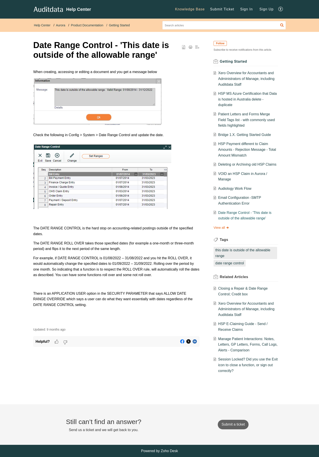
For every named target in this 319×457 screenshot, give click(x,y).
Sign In (246, 9)
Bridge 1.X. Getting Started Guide (244, 135)
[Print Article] (190, 47)
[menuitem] (189, 9)
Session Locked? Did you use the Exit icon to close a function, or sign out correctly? (248, 364)
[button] (282, 25)
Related (234, 277)
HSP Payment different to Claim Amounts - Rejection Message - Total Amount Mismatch (247, 149)
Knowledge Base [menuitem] (190, 9)
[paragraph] (116, 196)
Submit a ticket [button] (233, 424)
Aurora (60, 25)
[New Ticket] (233, 424)
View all (221, 227)
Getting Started (119, 25)
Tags (224, 240)
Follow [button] (220, 43)
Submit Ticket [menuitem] (222, 9)
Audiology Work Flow (234, 188)
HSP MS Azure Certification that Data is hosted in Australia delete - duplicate (247, 99)
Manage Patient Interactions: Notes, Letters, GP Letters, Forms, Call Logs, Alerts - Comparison (248, 344)
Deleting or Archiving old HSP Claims (247, 164)
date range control (229, 263)
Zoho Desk (169, 451)
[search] (224, 25)
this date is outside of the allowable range (242, 253)
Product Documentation (87, 25)
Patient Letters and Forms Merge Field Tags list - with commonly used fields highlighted (246, 119)
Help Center (42, 25)
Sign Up (266, 9)
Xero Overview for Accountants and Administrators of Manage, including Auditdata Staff (246, 78)
